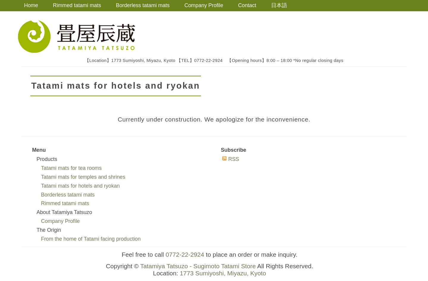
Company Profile (204, 5)
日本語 (279, 5)
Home (31, 5)
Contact (247, 5)
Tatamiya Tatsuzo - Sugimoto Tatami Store (198, 266)
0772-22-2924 (185, 254)
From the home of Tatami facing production (91, 239)
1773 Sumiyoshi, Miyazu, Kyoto (223, 273)
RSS (233, 159)
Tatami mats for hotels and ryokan (80, 186)
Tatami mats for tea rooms (71, 168)
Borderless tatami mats (143, 5)
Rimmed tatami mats (77, 5)
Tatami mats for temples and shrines (83, 177)
